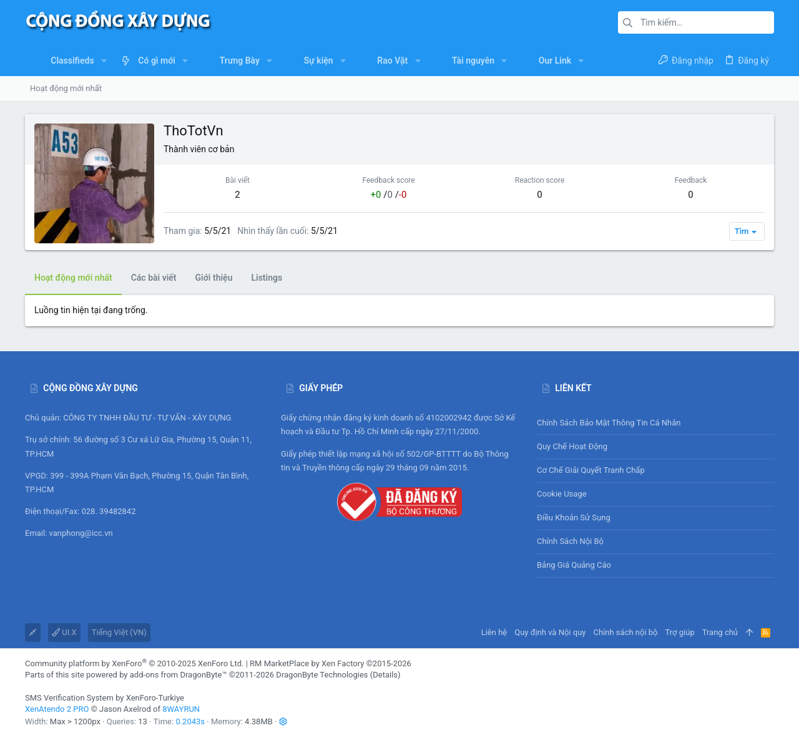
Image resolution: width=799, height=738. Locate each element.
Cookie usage (562, 493)
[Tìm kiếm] (696, 22)
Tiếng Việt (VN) (119, 632)
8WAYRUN (181, 709)
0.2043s (190, 721)
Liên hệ (494, 632)
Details (385, 674)
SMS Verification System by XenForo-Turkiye (104, 697)
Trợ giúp (680, 632)
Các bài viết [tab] (154, 278)
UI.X (64, 632)
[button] (104, 60)
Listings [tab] (266, 278)
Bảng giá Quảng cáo (574, 565)
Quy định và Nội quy (550, 632)
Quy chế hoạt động (655, 446)
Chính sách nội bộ (570, 541)
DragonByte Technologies (322, 674)
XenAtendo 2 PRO (57, 709)
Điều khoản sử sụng (573, 517)
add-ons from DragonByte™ (178, 674)
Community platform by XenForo (134, 663)
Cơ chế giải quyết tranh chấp (591, 470)
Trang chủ (720, 632)
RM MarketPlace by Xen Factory (330, 663)
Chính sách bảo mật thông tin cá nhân (655, 422)
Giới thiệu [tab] (214, 278)
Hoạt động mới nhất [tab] (73, 278)
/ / (389, 194)
